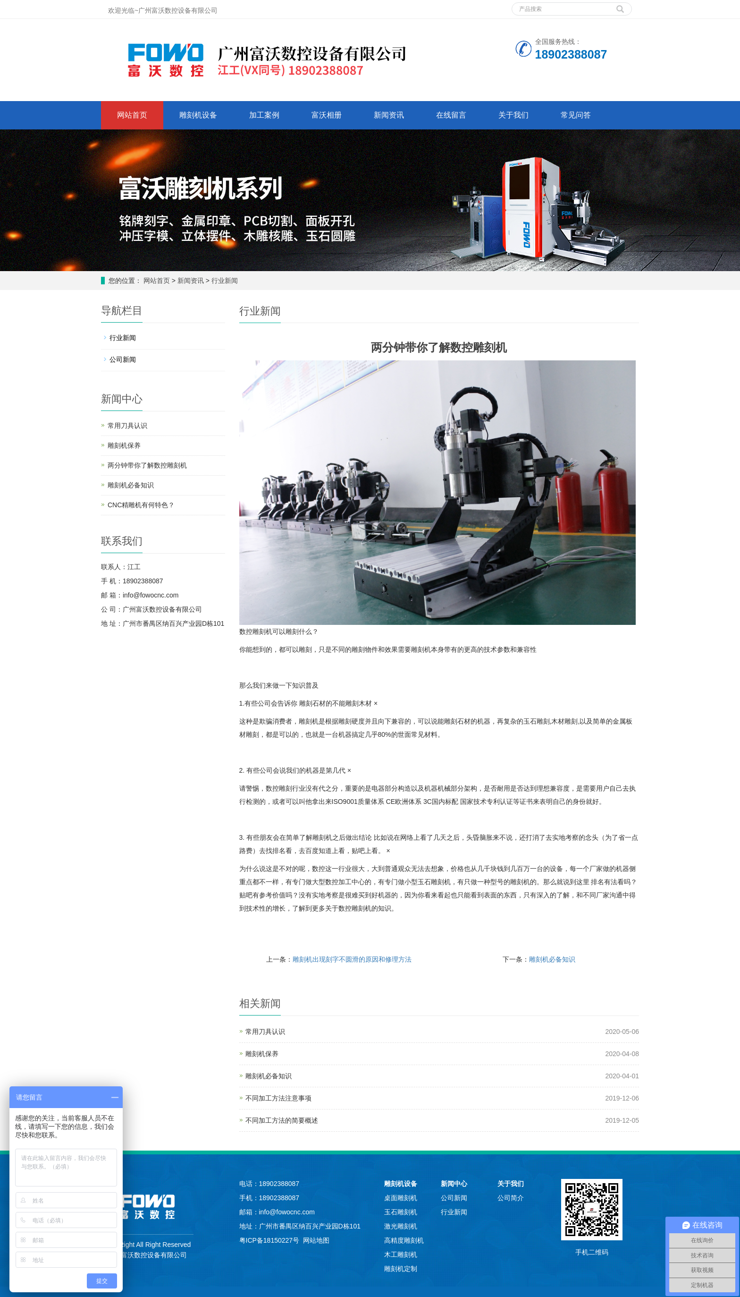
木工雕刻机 (400, 1254)
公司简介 (510, 1198)
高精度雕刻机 (404, 1240)
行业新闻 (224, 280)
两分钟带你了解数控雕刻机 (147, 465)
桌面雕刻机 (400, 1198)
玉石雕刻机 (400, 1212)
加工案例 (264, 115)
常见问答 (576, 115)
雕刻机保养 (261, 1054)
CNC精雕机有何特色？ (141, 505)
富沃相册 (326, 115)
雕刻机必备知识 (552, 959)
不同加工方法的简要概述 (281, 1120)
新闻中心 (454, 1183)
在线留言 (451, 115)
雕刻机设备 (198, 115)
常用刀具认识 (265, 1031)
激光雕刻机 (400, 1226)
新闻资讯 (389, 115)
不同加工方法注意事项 (278, 1098)
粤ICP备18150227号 (269, 1240)
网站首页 (132, 115)
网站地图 (316, 1240)
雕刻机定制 (400, 1268)
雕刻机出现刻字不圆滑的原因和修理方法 (352, 959)
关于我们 (513, 115)
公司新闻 (122, 359)
